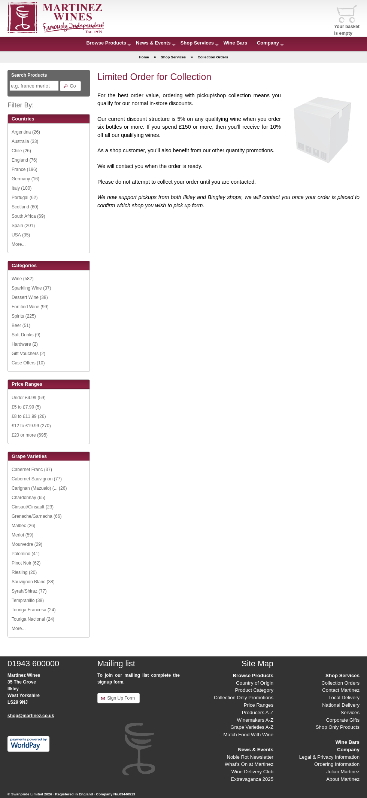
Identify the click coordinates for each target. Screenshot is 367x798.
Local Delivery (344, 697)
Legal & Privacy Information (329, 757)
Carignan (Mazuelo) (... (35, 488)
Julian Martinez (343, 771)
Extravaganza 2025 (252, 779)
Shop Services (197, 43)
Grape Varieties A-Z (251, 727)
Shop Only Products (338, 727)
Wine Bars (235, 43)
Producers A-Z (257, 712)
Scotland (20, 207)
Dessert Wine (25, 297)
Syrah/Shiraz (24, 591)
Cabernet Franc (27, 469)
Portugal (20, 197)
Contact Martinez (341, 690)
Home (144, 57)
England (20, 160)
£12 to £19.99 (25, 425)
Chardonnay (24, 497)
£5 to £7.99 (23, 407)
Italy (16, 188)
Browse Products (106, 43)
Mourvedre (22, 544)
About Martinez (343, 779)
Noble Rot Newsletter (250, 757)
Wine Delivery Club (252, 771)
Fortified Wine (25, 306)
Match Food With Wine (248, 734)
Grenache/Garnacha (32, 516)
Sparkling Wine (27, 288)
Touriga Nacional (28, 619)
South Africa (24, 216)
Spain (17, 225)
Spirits (18, 316)
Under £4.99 (24, 397)
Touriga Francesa (29, 609)
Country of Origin (254, 683)
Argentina (21, 132)
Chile (17, 150)
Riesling (20, 572)
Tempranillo (23, 600)
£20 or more (24, 435)
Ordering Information (337, 764)
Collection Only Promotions (243, 697)
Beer (16, 325)
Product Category (254, 690)
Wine (17, 278)
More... (18, 244)
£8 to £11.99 (24, 416)
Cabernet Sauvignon (32, 478)
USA (16, 235)
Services (350, 712)
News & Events (153, 43)
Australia (20, 141)
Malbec (19, 525)
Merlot (18, 535)
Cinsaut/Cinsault (28, 507)
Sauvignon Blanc (28, 581)
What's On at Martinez (249, 764)
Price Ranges (258, 705)
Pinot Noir (21, 563)
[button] (70, 86)
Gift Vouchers (25, 353)
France (18, 169)
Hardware (21, 344)
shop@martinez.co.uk (30, 715)
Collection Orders (340, 683)
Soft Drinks (23, 334)
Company (268, 43)
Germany (21, 178)
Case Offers (24, 363)
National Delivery (341, 705)
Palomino (21, 553)
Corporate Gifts (343, 720)
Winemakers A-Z (255, 720)
